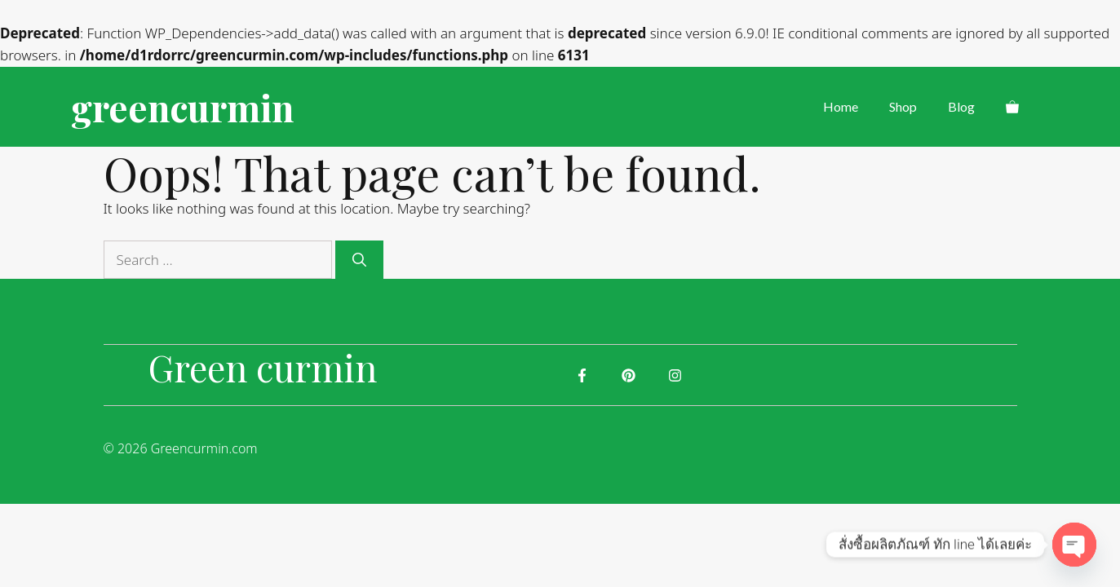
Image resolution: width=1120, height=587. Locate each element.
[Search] (359, 260)
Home (840, 106)
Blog (961, 106)
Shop (903, 106)
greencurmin (182, 106)
